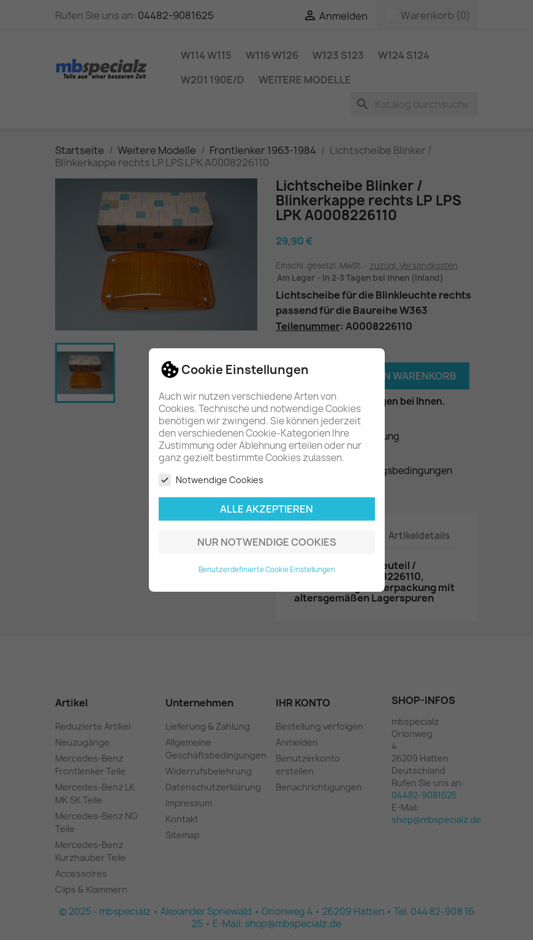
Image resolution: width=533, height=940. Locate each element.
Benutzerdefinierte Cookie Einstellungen (266, 570)
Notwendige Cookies (211, 480)
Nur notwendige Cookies (266, 542)
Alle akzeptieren (266, 509)
